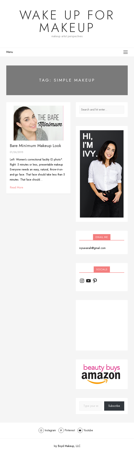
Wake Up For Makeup (67, 21)
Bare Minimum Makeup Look (35, 145)
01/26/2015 (16, 152)
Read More (16, 187)
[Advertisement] (101, 325)
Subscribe (114, 406)
